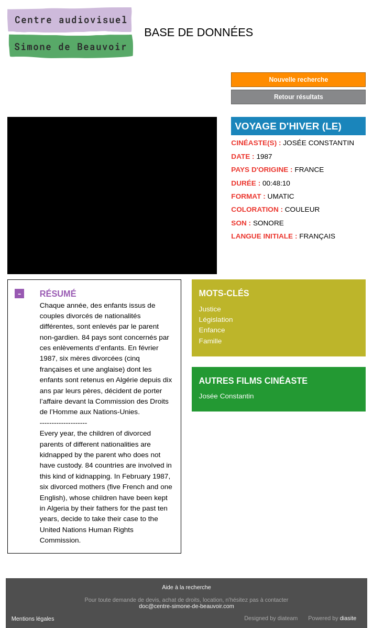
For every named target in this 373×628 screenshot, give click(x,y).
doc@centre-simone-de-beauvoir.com (186, 606)
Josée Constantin (226, 396)
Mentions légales (33, 618)
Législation (216, 319)
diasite (348, 618)
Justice (210, 309)
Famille (210, 341)
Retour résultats (298, 97)
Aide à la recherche (186, 587)
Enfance (212, 330)
